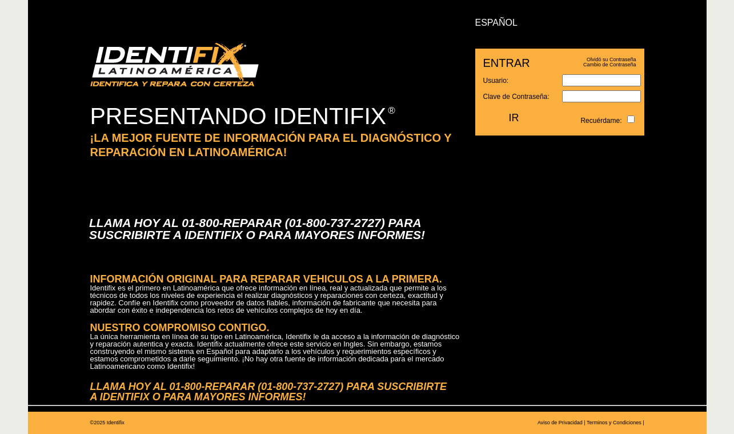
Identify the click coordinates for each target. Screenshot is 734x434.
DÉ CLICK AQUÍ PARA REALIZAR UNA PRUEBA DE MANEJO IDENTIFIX (224, 190)
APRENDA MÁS (301, 71)
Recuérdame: (600, 121)
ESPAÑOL (496, 22)
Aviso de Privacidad (560, 422)
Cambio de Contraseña (609, 64)
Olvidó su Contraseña (611, 59)
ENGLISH (551, 22)
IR (514, 118)
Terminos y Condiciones (614, 422)
